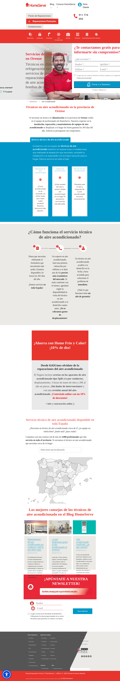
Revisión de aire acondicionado (79, 170)
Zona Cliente (82, 637)
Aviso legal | (28, 678)
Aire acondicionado (32, 651)
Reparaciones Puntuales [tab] (44, 21)
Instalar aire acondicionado (60, 170)
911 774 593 (83, 16)
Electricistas (44, 638)
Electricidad (31, 641)
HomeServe (34, 102)
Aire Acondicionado (48, 102)
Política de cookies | (42, 678)
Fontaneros (43, 644)
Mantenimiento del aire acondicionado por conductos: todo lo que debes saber (36, 544)
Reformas (52, 655)
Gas (29, 648)
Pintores (52, 651)
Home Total (31, 658)
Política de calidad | (57, 678)
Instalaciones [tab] (34, 26)
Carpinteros (52, 638)
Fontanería (30, 638)
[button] (7, 674)
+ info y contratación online (60, 403)
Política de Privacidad (84, 78)
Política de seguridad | (50, 678)
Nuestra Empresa (45, 668)
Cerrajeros (52, 644)
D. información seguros (33, 665)
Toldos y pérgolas (53, 641)
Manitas (43, 651)
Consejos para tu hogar (57, 668)
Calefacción (44, 641)
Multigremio (31, 655)
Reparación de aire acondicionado (40, 171)
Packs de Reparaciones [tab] (39, 16)
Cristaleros (52, 648)
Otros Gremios (53, 658)
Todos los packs (31, 662)
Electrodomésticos (32, 644)
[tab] (50, 139)
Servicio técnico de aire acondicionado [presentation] (50, 139)
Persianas (43, 655)
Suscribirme (82, 611)
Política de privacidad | (34, 678)
